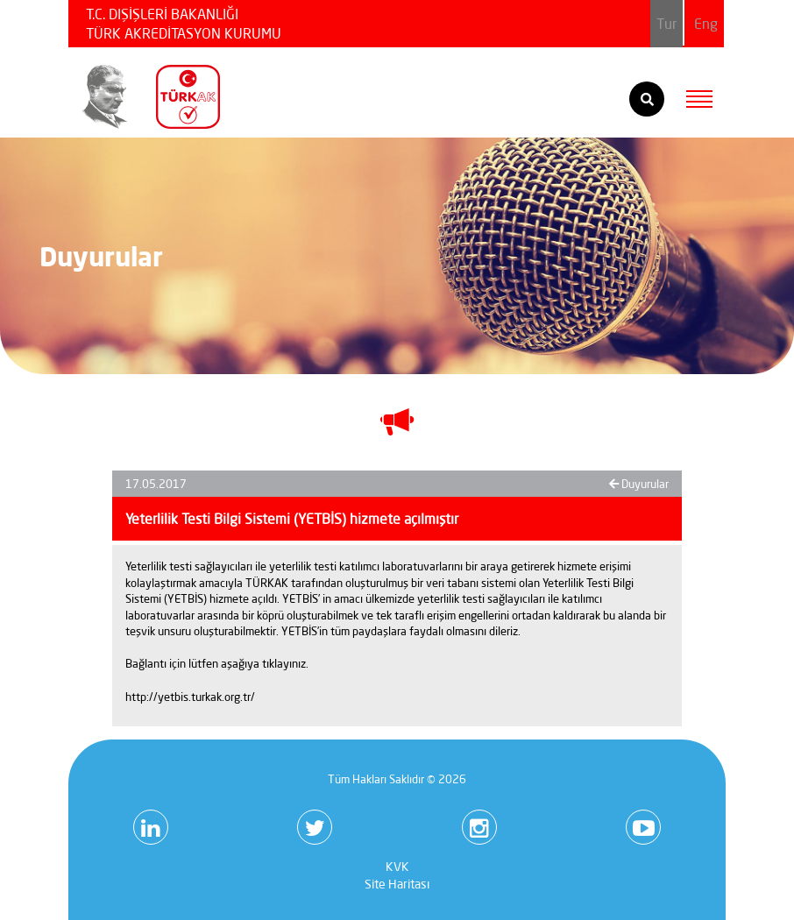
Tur (666, 23)
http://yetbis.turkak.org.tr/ (190, 697)
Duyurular (639, 484)
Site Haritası (397, 884)
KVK (397, 866)
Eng (706, 23)
